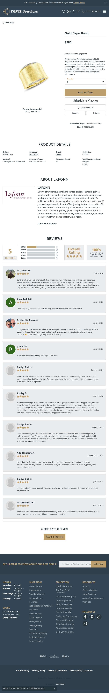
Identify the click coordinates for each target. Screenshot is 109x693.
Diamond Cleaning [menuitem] (64, 620)
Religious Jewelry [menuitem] (37, 637)
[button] (64, 11)
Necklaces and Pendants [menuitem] (40, 605)
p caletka (22, 346)
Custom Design (90, 590)
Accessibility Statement (81, 670)
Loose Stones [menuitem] (35, 586)
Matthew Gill (24, 270)
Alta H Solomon (25, 452)
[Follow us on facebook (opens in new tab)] (85, 617)
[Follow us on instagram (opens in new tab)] (85, 623)
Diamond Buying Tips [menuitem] (66, 596)
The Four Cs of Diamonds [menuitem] (62, 591)
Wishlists (87, 602)
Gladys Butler (24, 367)
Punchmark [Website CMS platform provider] (59, 684)
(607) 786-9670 (32, 112)
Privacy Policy (38, 670)
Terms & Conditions (57, 670)
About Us (87, 586)
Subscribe (98, 564)
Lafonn (58, 154)
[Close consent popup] (54, 688)
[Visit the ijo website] (43, 656)
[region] (32, 76)
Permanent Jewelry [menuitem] (38, 633)
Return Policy (22, 670)
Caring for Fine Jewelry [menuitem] (66, 616)
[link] (91, 11)
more (72, 74)
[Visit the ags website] (54, 656)
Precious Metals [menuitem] (63, 612)
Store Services (89, 594)
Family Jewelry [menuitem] (36, 641)
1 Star (23, 258)
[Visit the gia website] (65, 656)
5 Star (23, 247)
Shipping (75, 113)
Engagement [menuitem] (35, 590)
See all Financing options (76, 53)
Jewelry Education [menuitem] (64, 586)
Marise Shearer (25, 502)
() (57, 247)
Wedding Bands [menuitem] (36, 594)
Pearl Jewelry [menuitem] (35, 613)
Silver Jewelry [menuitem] (35, 617)
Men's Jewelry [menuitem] (35, 625)
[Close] (105, 3)
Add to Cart (85, 92)
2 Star (23, 255)
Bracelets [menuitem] (33, 609)
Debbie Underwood (27, 320)
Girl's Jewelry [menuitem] (35, 621)
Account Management (93, 598)
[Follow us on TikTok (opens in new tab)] (99, 617)
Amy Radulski (24, 299)
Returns (96, 113)
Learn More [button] (79, 3)
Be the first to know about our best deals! (29, 564)
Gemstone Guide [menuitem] (64, 608)
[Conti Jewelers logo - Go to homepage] (20, 11)
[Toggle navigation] (104, 11)
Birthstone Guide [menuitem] (64, 604)
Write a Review (54, 537)
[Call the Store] (10, 617)
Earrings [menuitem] (33, 602)
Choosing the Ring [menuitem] (64, 600)
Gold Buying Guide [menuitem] (65, 631)
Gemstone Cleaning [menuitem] (65, 624)
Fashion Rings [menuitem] (36, 598)
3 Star (23, 252)
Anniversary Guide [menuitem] (64, 628)
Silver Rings (9, 22)
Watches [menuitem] (33, 629)
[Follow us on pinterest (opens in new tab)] (92, 617)
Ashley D (22, 393)
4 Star (23, 249)
